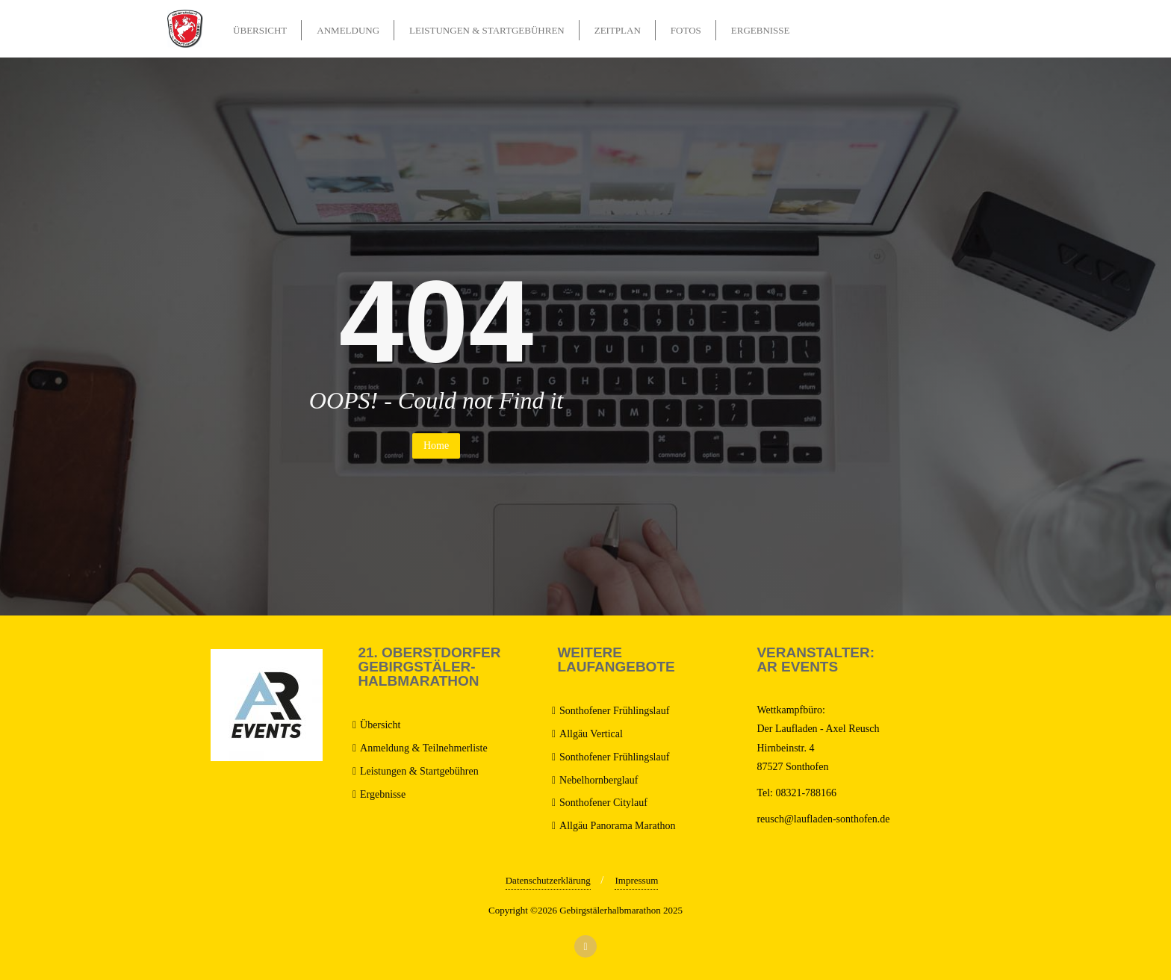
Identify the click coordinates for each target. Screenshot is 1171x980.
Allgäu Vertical (591, 733)
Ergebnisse (383, 794)
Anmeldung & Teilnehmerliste (424, 748)
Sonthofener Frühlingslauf (614, 710)
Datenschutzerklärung (548, 880)
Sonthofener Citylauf (603, 802)
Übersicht (380, 725)
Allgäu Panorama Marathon (617, 825)
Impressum (636, 880)
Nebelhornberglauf (598, 780)
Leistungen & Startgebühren (419, 771)
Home (436, 445)
